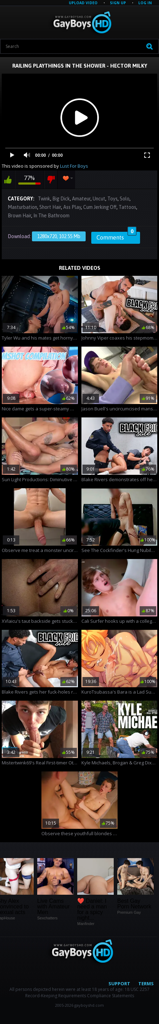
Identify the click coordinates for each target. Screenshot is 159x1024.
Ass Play (72, 207)
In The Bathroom (51, 215)
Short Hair (50, 207)
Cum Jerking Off (100, 207)
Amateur (81, 198)
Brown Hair (19, 215)
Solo (125, 198)
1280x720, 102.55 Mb (58, 236)
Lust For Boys (74, 166)
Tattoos (127, 207)
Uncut (99, 198)
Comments (117, 236)
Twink (44, 198)
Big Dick (61, 198)
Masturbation (22, 207)
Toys (112, 198)
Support (119, 983)
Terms (146, 983)
